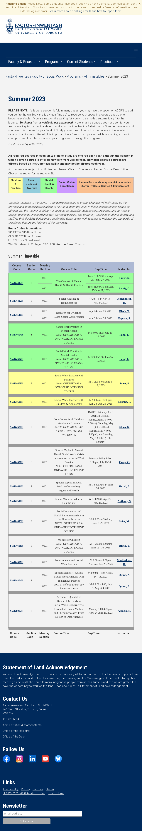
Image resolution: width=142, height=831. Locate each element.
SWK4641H (16, 486)
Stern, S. (124, 383)
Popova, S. (124, 318)
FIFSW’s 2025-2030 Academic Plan (24, 793)
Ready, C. (124, 288)
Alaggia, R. (124, 610)
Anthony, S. (124, 501)
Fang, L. (124, 334)
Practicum (109, 61)
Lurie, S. (124, 277)
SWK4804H (16, 580)
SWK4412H (16, 283)
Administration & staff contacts (22, 725)
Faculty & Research (24, 61)
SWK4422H (16, 300)
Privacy (25, 789)
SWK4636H (16, 462)
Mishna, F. (124, 401)
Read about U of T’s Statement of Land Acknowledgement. (92, 686)
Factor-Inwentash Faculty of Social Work (34, 27)
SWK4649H (16, 521)
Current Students (81, 61)
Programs (53, 61)
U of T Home (56, 793)
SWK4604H (16, 334)
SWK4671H (16, 562)
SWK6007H (16, 611)
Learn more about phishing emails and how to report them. (85, 11)
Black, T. (124, 311)
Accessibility (10, 789)
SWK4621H (16, 427)
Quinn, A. (124, 574)
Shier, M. (124, 521)
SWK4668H (16, 545)
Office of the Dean (14, 736)
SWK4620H (16, 402)
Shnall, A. (124, 486)
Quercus (38, 789)
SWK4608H (16, 383)
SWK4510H (16, 314)
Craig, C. (124, 462)
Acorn (50, 789)
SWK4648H (16, 501)
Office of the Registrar (16, 730)
